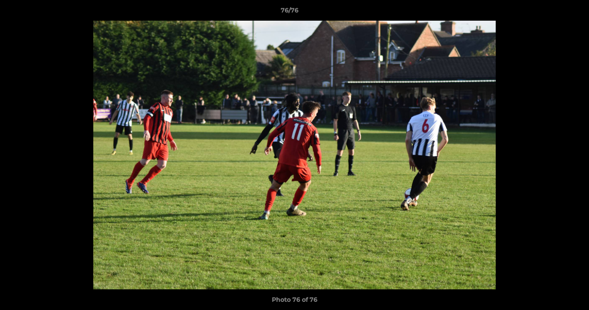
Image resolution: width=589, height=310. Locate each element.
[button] (553, 12)
